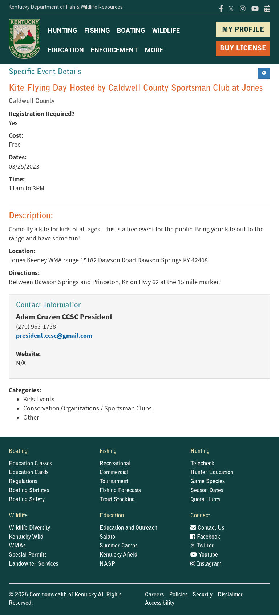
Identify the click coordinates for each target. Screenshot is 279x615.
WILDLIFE (166, 30)
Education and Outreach (128, 528)
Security (203, 595)
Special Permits (27, 555)
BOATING (131, 30)
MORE (154, 50)
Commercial (114, 473)
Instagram (205, 564)
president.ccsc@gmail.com (54, 336)
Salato (107, 537)
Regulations (23, 482)
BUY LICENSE (243, 48)
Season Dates (206, 491)
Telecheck (202, 464)
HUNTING (62, 30)
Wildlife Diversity (29, 528)
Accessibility (159, 603)
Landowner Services (33, 564)
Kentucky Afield (118, 555)
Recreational (115, 464)
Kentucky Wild (26, 537)
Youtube (204, 555)
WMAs (17, 546)
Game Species (207, 482)
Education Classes (30, 464)
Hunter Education (211, 473)
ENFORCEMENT (114, 50)
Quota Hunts (205, 500)
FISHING (97, 30)
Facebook (205, 537)
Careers (154, 595)
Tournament (114, 482)
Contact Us (207, 528)
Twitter (202, 546)
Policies (178, 595)
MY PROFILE (243, 30)
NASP (108, 564)
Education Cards (28, 473)
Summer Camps (118, 546)
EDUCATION (66, 50)
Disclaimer (230, 595)
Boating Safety (27, 500)
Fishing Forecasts (120, 491)
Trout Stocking (117, 500)
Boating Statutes (29, 491)
